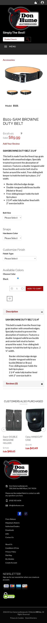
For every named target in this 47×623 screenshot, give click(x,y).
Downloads (9, 530)
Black (5, 279)
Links (7, 534)
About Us (8, 544)
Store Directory (31, 618)
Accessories (9, 60)
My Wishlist (9, 559)
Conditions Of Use (12, 548)
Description (12, 311)
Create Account (11, 563)
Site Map (8, 555)
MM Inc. (39, 612)
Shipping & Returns (12, 523)
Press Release (10, 519)
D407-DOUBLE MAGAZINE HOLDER (10, 440)
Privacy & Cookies (17, 618)
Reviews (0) (12, 383)
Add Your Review (11, 143)
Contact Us (9, 537)
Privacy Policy (10, 552)
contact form (21, 493)
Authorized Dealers (12, 526)
